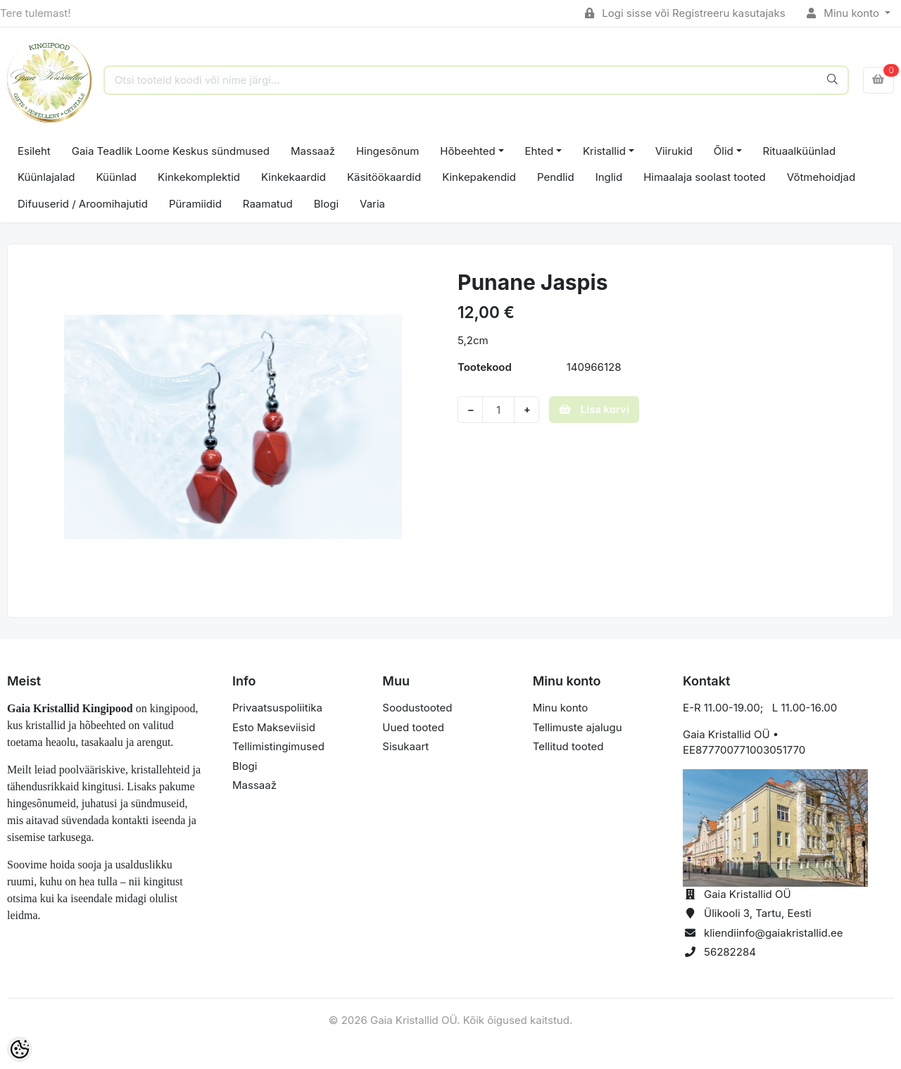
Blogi (326, 203)
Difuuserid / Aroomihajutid (83, 203)
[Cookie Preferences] (19, 1049)
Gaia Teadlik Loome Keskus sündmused (171, 151)
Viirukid (674, 151)
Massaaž (313, 151)
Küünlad (116, 177)
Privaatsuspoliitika (277, 707)
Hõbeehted (467, 151)
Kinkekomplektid (199, 177)
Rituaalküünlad (799, 151)
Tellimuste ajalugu (577, 727)
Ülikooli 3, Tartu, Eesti (758, 913)
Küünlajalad (46, 177)
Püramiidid (195, 203)
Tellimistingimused (278, 746)
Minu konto (845, 13)
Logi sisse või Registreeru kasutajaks (685, 13)
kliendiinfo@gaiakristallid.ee (773, 933)
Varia (372, 203)
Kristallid (604, 151)
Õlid (723, 151)
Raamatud (268, 203)
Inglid (609, 177)
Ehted (539, 151)
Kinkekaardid (293, 177)
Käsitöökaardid (384, 177)
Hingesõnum (387, 151)
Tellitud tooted (568, 746)
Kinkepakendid (479, 177)
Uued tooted (413, 727)
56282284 (730, 952)
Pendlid (555, 177)
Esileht (34, 151)
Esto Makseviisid (273, 727)
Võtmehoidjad (821, 177)
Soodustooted (417, 707)
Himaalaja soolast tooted (704, 177)
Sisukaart (405, 746)
